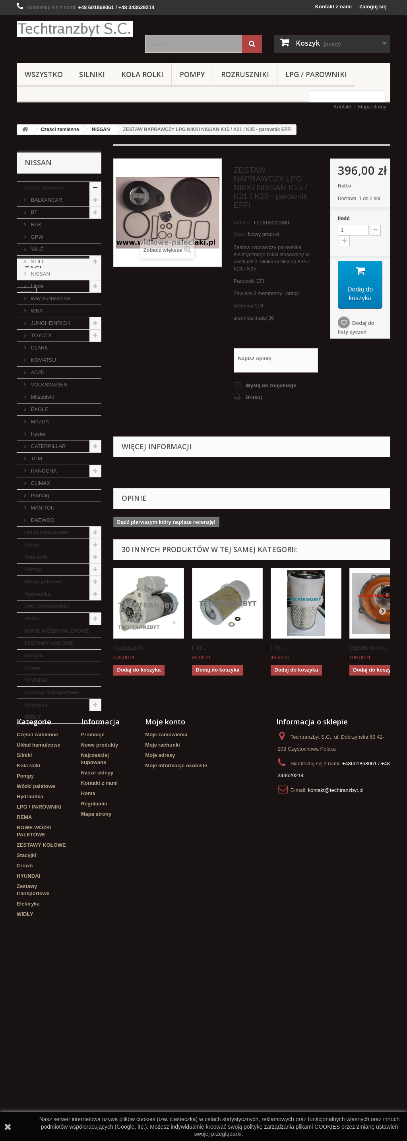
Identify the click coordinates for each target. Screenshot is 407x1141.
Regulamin (94, 980)
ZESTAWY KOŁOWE (49, 643)
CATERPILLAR (47, 446)
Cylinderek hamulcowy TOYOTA (49, 834)
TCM (35, 458)
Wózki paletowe (43, 582)
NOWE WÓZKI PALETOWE (56, 631)
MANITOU (41, 508)
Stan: (240, 234)
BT (33, 212)
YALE (36, 249)
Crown (32, 668)
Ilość (344, 218)
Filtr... (199, 647)
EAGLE (38, 409)
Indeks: (243, 223)
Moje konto (165, 898)
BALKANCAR (45, 200)
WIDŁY (32, 717)
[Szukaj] (252, 44)
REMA (31, 619)
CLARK (38, 348)
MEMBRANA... (369, 647)
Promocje (93, 911)
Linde (36, 286)
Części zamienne (60, 129)
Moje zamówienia (166, 911)
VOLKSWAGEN (48, 385)
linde (27, 771)
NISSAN (101, 129)
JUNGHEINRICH (49, 323)
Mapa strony (372, 107)
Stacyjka (74, 795)
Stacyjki (34, 655)
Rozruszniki (245, 74)
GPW (36, 237)
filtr (90, 783)
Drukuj (254, 397)
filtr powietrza (37, 795)
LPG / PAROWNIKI (316, 74)
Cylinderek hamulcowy (49, 783)
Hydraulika (37, 594)
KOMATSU (42, 360)
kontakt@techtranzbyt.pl (336, 967)
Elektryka (35, 705)
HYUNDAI (36, 680)
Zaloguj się (372, 7)
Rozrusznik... (130, 647)
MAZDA (39, 422)
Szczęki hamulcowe (45, 819)
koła (56, 807)
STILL (37, 261)
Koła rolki (142, 74)
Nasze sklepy (97, 949)
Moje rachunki (162, 922)
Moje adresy (160, 932)
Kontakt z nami (333, 7)
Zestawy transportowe (51, 692)
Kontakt (342, 107)
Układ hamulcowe (46, 532)
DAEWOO (41, 520)
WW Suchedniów (49, 298)
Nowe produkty (99, 922)
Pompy (192, 74)
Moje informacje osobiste (176, 942)
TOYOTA (40, 335)
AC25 (36, 372)
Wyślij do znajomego (271, 385)
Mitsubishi (41, 397)
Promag (39, 495)
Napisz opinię (254, 358)
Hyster (37, 434)
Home (88, 970)
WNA (36, 311)
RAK (35, 225)
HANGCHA (43, 471)
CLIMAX (39, 483)
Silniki (92, 74)
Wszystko (44, 74)
